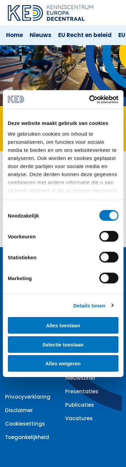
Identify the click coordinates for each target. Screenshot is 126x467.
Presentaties (81, 391)
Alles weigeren (63, 363)
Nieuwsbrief (80, 377)
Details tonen (89, 305)
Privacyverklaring (27, 396)
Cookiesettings (25, 423)
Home (14, 35)
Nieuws (40, 35)
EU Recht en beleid (85, 35)
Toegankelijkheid (27, 437)
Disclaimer (19, 410)
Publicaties (79, 404)
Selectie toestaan (63, 344)
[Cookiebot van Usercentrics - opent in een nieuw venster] (89, 99)
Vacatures (79, 418)
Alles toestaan (63, 325)
